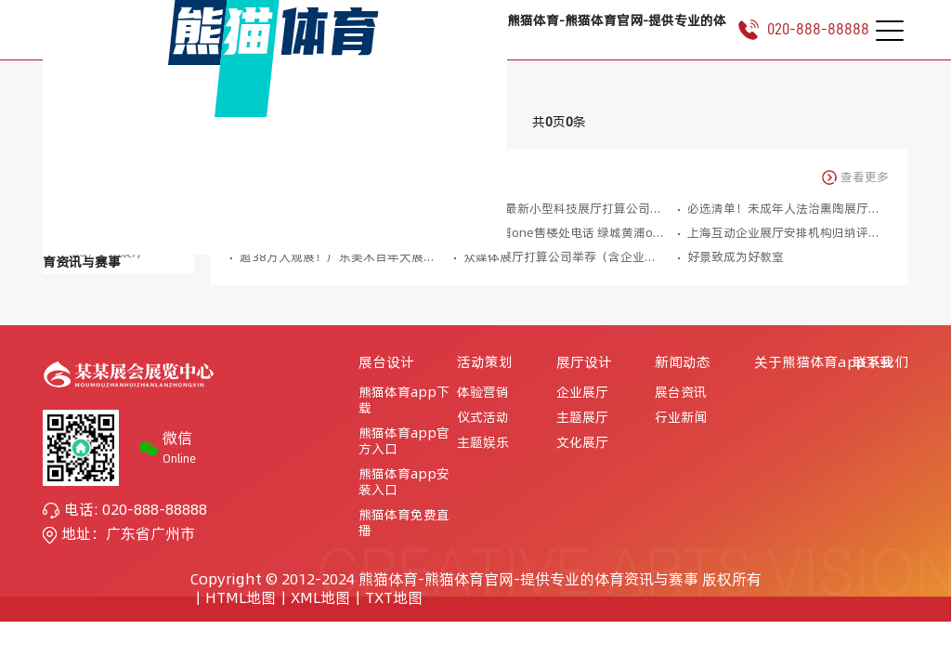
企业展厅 (582, 392)
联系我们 (880, 362)
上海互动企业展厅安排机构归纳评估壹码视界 (788, 233)
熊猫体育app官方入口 (403, 441)
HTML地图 (240, 597)
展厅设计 (584, 362)
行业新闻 (681, 418)
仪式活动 (483, 418)
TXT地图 (394, 597)
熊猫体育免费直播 (403, 523)
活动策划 (485, 362)
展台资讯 (681, 392)
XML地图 (320, 597)
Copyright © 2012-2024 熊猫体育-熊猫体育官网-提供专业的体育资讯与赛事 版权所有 (476, 579)
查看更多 (855, 177)
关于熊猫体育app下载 (823, 362)
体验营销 (483, 392)
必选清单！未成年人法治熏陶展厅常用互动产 (788, 209)
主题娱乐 (483, 443)
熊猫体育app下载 (403, 400)
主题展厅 (582, 418)
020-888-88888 (796, 30)
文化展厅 (582, 443)
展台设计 (386, 362)
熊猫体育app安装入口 (403, 482)
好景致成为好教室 (735, 257)
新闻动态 (682, 362)
